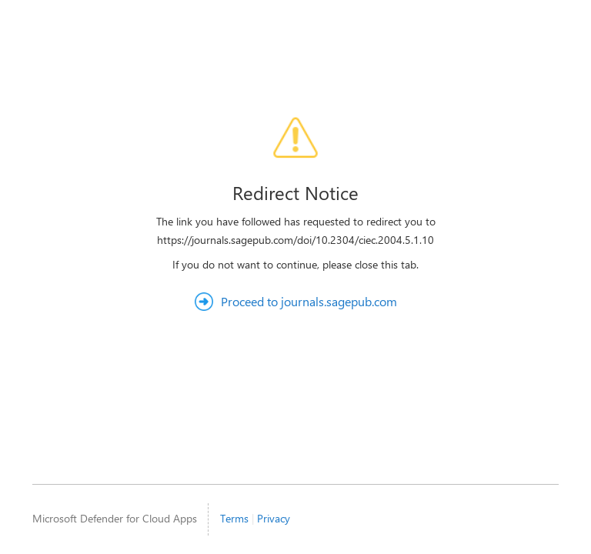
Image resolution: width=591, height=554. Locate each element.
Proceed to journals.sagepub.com (309, 301)
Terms (234, 518)
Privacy (273, 518)
